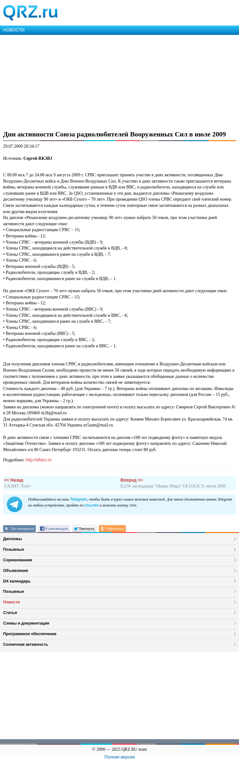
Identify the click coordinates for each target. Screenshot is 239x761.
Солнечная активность (25, 644)
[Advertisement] (119, 81)
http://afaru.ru (38, 459)
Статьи (10, 612)
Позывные (13, 549)
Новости (11, 602)
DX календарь (16, 581)
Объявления (15, 570)
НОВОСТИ (14, 29)
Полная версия (119, 756)
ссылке (91, 505)
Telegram (78, 499)
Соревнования (17, 560)
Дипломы (12, 538)
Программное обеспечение (29, 633)
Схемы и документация (26, 623)
